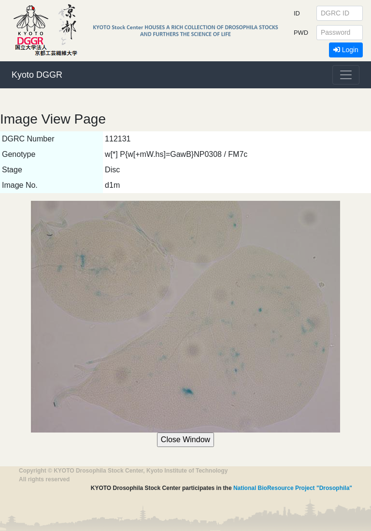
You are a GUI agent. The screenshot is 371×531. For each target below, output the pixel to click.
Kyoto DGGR (37, 75)
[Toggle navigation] (345, 74)
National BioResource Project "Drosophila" (292, 488)
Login (345, 50)
